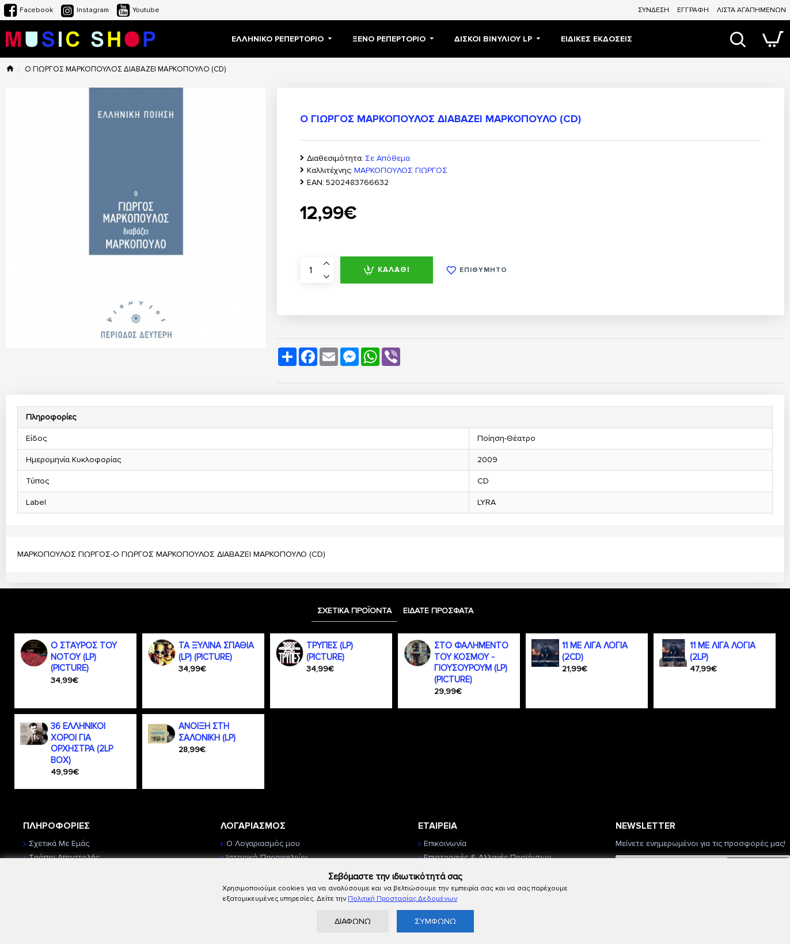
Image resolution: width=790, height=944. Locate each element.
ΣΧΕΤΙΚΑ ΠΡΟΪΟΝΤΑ (354, 577)
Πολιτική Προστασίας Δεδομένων (402, 898)
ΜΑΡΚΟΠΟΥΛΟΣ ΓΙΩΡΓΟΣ (400, 170)
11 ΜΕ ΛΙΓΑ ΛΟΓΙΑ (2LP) (722, 618)
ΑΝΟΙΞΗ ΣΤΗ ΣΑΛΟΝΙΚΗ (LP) (207, 698)
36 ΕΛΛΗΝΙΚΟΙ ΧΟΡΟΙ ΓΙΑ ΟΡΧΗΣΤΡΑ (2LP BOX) (82, 710)
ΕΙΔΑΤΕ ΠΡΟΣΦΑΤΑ (438, 577)
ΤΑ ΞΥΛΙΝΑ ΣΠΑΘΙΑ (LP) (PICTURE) (216, 618)
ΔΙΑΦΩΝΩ (353, 921)
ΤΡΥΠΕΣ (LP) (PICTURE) (329, 618)
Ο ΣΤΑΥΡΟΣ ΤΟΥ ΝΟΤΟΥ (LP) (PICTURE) (84, 623)
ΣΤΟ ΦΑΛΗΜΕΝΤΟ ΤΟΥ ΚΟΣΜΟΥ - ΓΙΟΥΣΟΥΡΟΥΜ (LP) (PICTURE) (471, 629)
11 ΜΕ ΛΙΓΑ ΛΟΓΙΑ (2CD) (595, 618)
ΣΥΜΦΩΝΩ (435, 921)
